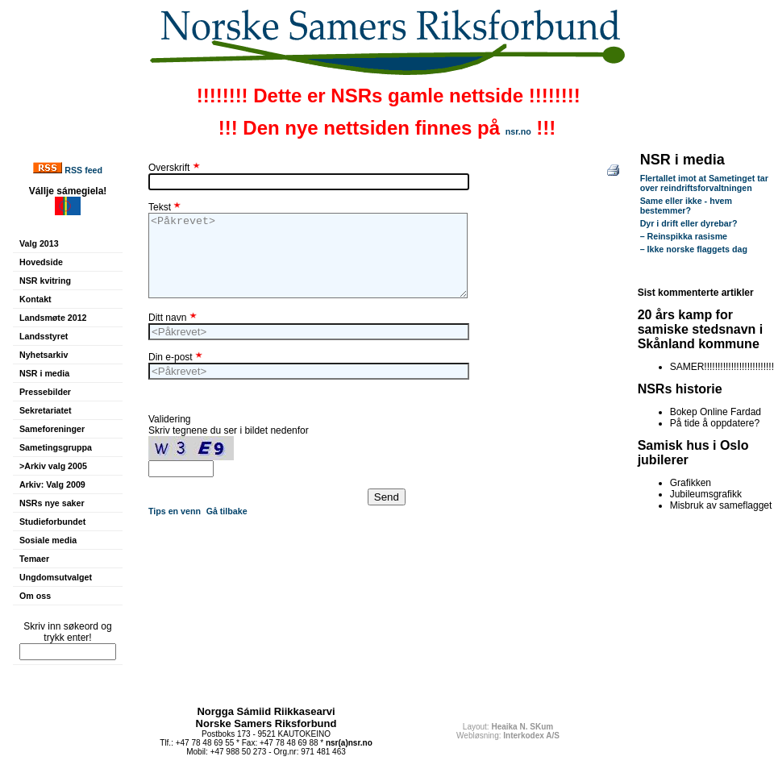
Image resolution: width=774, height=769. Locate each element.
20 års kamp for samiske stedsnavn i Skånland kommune (701, 329)
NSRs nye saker (52, 503)
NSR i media (44, 373)
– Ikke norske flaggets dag (693, 249)
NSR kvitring (45, 280)
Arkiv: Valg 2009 (52, 484)
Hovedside (41, 262)
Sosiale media (48, 540)
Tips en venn (174, 511)
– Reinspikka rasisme (683, 236)
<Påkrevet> (308, 255)
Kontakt (35, 299)
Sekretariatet (45, 410)
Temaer (34, 558)
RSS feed (83, 170)
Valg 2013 (39, 243)
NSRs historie (680, 389)
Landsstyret (43, 336)
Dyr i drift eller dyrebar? (689, 223)
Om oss (35, 596)
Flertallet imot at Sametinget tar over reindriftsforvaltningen (704, 183)
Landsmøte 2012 (53, 317)
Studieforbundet (52, 521)
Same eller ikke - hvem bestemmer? (686, 205)
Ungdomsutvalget (55, 577)
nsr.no (518, 131)
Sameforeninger (52, 429)
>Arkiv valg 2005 (53, 466)
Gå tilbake (227, 511)
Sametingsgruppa (55, 447)
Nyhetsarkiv (43, 355)
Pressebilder (45, 392)
